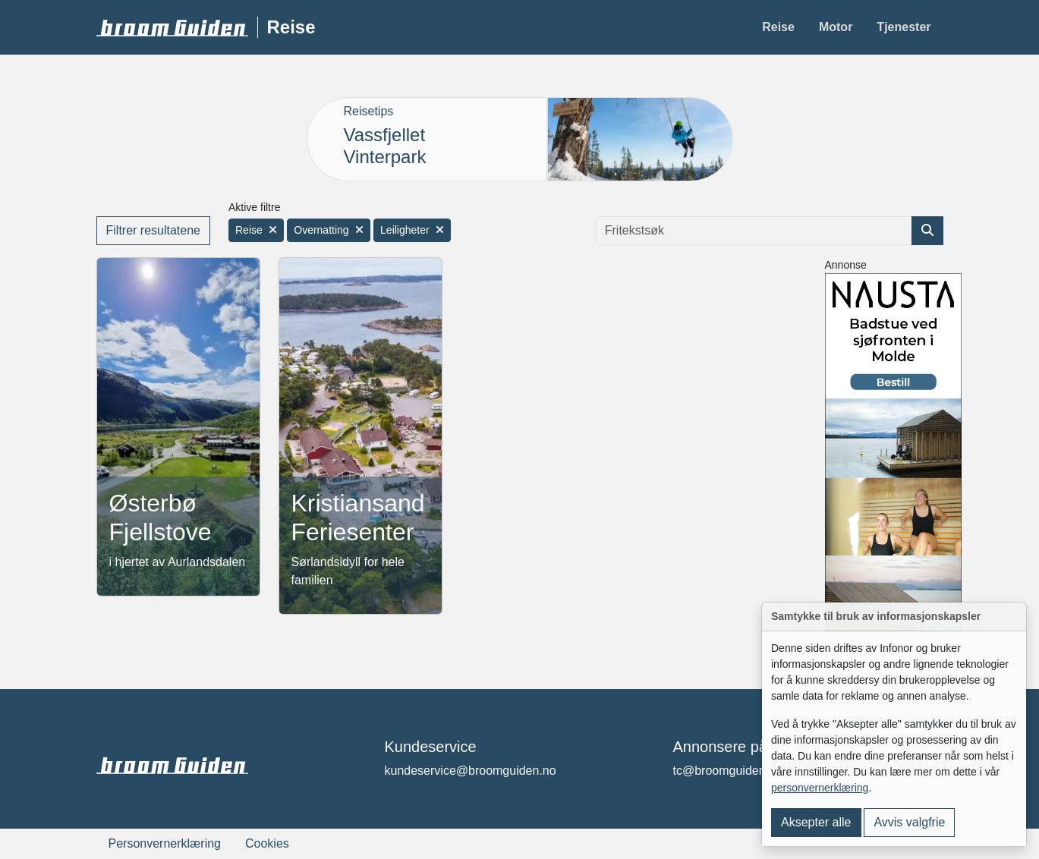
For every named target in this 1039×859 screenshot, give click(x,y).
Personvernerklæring (165, 843)
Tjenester (903, 26)
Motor (835, 26)
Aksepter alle (816, 822)
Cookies (267, 843)
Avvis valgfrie (909, 822)
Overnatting (328, 230)
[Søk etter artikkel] (927, 230)
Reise (778, 26)
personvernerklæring (819, 788)
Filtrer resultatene (153, 230)
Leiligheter (412, 230)
